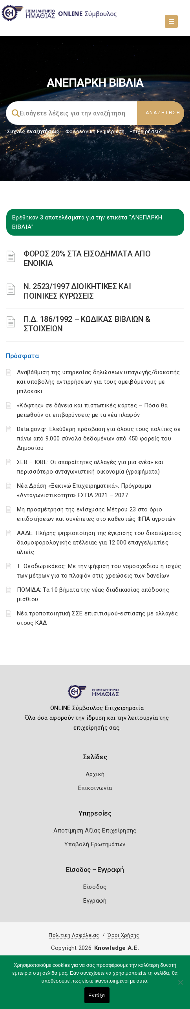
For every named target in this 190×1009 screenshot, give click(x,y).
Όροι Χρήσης (123, 935)
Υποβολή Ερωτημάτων (94, 844)
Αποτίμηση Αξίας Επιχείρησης (94, 830)
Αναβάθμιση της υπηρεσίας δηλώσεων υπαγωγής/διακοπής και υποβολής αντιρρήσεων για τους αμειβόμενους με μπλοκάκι (98, 382)
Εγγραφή (94, 900)
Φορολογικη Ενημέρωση (95, 131)
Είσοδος (94, 886)
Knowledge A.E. (116, 947)
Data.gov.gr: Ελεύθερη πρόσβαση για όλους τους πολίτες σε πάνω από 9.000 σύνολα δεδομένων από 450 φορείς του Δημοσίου (99, 439)
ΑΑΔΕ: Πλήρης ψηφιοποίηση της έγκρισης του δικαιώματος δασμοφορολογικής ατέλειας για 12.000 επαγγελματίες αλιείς (99, 543)
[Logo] (95, 695)
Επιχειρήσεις (146, 131)
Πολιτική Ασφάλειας (74, 935)
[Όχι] (180, 986)
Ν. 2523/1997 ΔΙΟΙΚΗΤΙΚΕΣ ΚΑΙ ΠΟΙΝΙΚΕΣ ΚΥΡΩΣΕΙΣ (77, 291)
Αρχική (95, 774)
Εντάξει (97, 995)
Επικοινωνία (95, 788)
